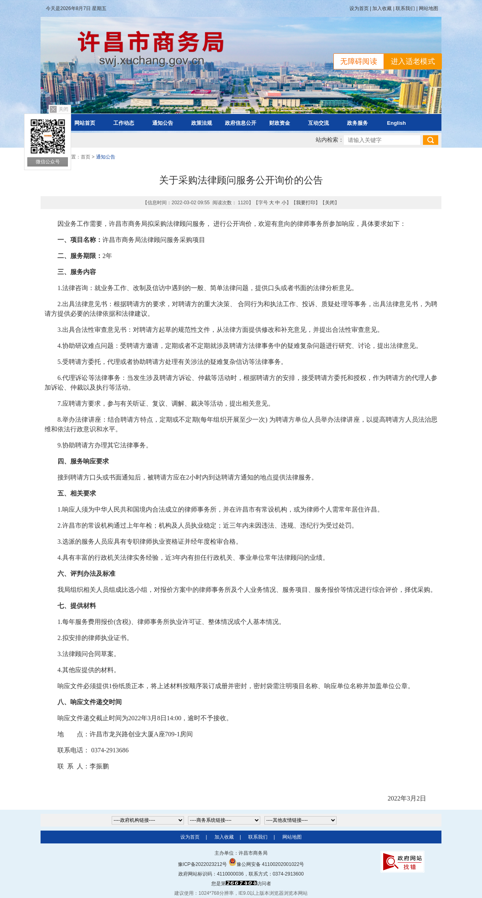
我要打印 (305, 202)
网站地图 (428, 8)
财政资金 (279, 123)
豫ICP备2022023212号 (202, 864)
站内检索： (330, 140)
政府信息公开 (240, 123)
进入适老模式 (413, 61)
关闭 (63, 109)
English (396, 123)
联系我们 (405, 8)
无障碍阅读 (358, 61)
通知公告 (162, 123)
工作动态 (123, 123)
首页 (85, 157)
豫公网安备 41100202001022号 (266, 864)
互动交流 (318, 123)
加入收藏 (382, 8)
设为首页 (359, 8)
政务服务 (357, 123)
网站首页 (84, 123)
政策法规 (201, 123)
